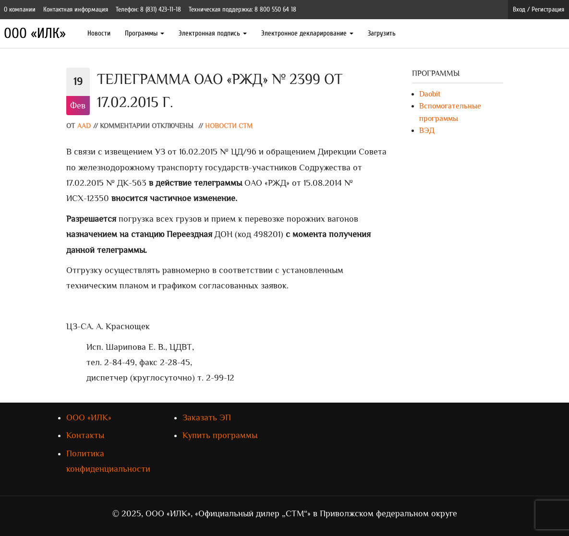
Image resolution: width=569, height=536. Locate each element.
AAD (84, 126)
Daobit (429, 94)
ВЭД (427, 130)
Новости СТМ (229, 126)
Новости (98, 33)
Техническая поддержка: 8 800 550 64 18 (242, 9)
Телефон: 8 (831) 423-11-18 (148, 9)
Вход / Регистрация (538, 9)
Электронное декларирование (307, 33)
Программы (144, 33)
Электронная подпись (213, 33)
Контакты (85, 435)
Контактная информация (75, 9)
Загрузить (382, 33)
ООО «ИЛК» (35, 33)
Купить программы (219, 435)
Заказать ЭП (206, 417)
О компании (20, 9)
